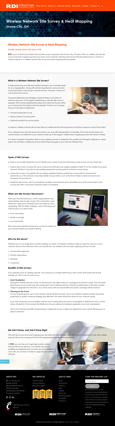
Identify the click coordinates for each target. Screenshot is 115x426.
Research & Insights (39, 386)
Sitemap (76, 422)
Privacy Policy (69, 422)
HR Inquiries (62, 398)
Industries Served (64, 6)
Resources (76, 6)
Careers (85, 6)
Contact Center (38, 381)
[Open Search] (102, 6)
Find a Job (62, 393)
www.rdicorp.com (13, 381)
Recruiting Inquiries (65, 396)
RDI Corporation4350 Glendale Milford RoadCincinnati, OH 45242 (15, 390)
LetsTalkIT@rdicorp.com (14, 386)
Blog (60, 388)
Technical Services (39, 383)
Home (61, 381)
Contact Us (94, 6)
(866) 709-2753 (11, 383)
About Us (51, 6)
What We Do (41, 6)
